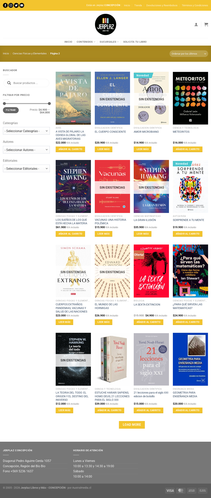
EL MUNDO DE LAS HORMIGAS (106, 306)
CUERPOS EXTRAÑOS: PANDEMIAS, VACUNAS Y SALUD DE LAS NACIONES (71, 308)
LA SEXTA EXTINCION (147, 304)
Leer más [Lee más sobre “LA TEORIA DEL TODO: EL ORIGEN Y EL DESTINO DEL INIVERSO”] (64, 410)
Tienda (138, 5)
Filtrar (11, 110)
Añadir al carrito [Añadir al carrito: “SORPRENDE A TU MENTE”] (188, 233)
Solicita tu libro (135, 41)
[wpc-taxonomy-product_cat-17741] (26, 131)
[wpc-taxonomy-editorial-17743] (26, 168)
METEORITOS (181, 131)
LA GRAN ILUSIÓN (145, 220)
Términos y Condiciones (195, 5)
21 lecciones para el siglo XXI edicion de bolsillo (151, 394)
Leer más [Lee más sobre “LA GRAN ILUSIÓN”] (143, 233)
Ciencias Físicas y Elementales (30, 53)
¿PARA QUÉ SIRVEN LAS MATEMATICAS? (187, 306)
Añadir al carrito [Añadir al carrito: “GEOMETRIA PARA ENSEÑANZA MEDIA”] (188, 410)
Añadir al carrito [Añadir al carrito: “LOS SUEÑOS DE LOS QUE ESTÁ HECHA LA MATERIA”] (70, 233)
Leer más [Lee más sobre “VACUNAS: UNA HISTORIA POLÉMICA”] (103, 233)
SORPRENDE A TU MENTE (188, 220)
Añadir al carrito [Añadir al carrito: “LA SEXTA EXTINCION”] (148, 322)
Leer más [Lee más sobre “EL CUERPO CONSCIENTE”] (103, 149)
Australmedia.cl (81, 487)
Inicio (127, 5)
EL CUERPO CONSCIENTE (110, 131)
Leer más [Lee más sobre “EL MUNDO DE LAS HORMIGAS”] (103, 322)
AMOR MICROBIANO (146, 131)
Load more (132, 424)
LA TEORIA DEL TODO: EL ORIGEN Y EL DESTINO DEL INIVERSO (72, 396)
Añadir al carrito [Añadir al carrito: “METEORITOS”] (188, 149)
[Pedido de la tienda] (189, 53)
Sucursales (109, 42)
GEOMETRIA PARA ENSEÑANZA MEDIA (185, 394)
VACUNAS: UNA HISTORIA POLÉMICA (110, 221)
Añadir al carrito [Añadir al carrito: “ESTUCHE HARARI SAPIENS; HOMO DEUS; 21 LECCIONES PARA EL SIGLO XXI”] (109, 410)
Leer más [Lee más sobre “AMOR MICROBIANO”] (143, 149)
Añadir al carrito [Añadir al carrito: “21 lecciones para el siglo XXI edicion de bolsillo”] (148, 410)
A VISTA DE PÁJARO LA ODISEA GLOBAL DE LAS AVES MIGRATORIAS (70, 135)
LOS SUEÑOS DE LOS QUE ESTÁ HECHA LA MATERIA (71, 221)
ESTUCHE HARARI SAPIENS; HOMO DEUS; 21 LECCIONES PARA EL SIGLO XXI (112, 396)
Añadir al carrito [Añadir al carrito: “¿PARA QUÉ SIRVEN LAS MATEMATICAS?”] (188, 322)
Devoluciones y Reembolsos (162, 5)
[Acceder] (196, 24)
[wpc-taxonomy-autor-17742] (26, 150)
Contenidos (86, 42)
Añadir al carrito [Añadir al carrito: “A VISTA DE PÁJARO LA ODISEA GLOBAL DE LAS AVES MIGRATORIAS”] (70, 149)
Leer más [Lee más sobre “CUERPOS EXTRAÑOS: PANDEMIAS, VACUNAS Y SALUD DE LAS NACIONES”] (64, 322)
